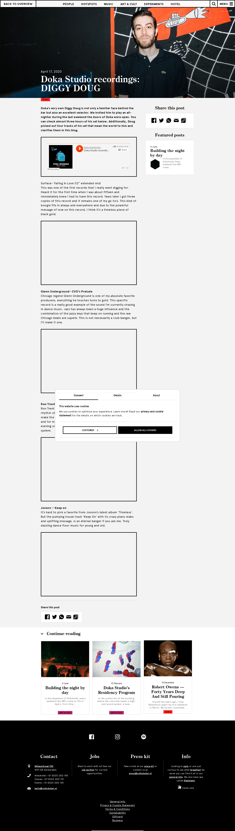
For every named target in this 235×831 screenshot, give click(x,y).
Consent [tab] (78, 395)
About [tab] (156, 395)
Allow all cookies (145, 430)
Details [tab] (117, 395)
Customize (90, 430)
